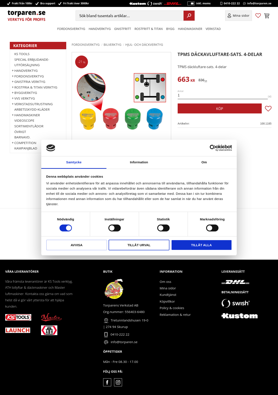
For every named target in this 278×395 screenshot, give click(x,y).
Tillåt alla (201, 245)
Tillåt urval (139, 245)
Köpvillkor (167, 301)
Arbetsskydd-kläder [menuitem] (32, 109)
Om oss (165, 281)
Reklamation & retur (175, 314)
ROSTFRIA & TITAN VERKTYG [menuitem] (35, 87)
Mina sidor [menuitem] (241, 16)
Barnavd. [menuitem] (22, 137)
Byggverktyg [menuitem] (25, 92)
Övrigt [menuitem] (20, 131)
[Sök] (189, 16)
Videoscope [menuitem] (24, 120)
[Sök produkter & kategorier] (129, 16)
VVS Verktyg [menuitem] (24, 98)
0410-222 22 (232, 3)
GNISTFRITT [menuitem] (122, 29)
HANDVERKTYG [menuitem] (100, 29)
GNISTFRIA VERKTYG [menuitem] (29, 81)
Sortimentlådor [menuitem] (28, 126)
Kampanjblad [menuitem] (25, 148)
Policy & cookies (172, 308)
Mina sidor (168, 288)
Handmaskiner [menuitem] (190, 29)
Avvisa (77, 245)
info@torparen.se (259, 3)
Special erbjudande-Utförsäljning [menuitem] (31, 62)
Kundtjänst (168, 294)
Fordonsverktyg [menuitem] (71, 29)
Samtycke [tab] (74, 162)
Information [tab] (139, 162)
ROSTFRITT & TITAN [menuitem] (148, 29)
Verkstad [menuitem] (213, 29)
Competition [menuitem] (25, 143)
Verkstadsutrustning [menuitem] (33, 104)
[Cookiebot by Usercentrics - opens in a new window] (213, 148)
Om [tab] (204, 162)
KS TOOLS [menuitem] (22, 54)
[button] (258, 16)
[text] (186, 80)
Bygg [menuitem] (170, 29)
